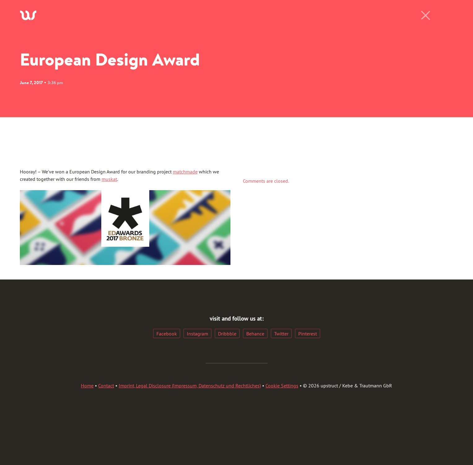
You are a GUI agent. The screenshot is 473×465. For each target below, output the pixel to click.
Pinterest (307, 334)
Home (87, 385)
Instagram (197, 334)
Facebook (166, 334)
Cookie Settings (281, 385)
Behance (255, 334)
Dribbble (227, 334)
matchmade (185, 172)
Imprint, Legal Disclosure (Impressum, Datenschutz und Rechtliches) (190, 385)
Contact (106, 385)
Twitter (281, 334)
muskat (109, 179)
